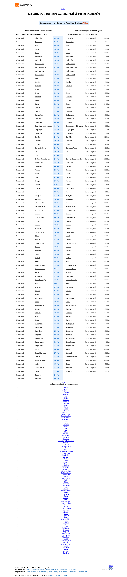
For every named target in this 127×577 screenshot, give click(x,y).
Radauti (37, 258)
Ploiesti (37, 239)
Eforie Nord (39, 162)
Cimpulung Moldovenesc (43, 126)
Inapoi (64, 382)
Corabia (37, 137)
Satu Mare (38, 276)
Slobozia (38, 313)
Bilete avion (72, 569)
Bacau (37, 53)
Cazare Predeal (62, 572)
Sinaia (37, 294)
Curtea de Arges (40, 148)
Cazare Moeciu (82, 572)
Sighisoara (38, 287)
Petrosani (38, 228)
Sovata (37, 316)
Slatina (37, 309)
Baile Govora (39, 64)
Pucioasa (38, 250)
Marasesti (38, 199)
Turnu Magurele (40, 353)
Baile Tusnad (39, 75)
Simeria (37, 291)
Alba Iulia (38, 38)
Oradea (37, 221)
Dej (36, 151)
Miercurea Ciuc (40, 203)
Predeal (37, 247)
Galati (37, 177)
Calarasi (38, 111)
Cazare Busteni (42, 572)
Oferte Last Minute (52, 569)
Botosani (38, 86)
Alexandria (38, 42)
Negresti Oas (39, 210)
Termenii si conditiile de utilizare (57, 575)
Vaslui (37, 364)
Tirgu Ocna (39, 346)
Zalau (37, 371)
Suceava (37, 320)
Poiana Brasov (40, 243)
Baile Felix (38, 60)
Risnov (37, 272)
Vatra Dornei (39, 368)
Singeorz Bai (39, 298)
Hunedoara (38, 188)
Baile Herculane (40, 67)
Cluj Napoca (39, 130)
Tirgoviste (38, 331)
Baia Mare (38, 56)
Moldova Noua (40, 206)
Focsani (37, 173)
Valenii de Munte (40, 360)
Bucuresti (38, 97)
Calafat (37, 108)
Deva (36, 155)
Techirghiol (38, 324)
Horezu (37, 184)
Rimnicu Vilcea (40, 269)
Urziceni (38, 357)
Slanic (37, 302)
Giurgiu (37, 181)
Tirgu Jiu (38, 335)
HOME (27, 569)
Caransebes (39, 115)
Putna (37, 254)
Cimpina (38, 119)
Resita (37, 261)
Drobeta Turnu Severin (42, 159)
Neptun (37, 214)
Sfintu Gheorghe (40, 280)
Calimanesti (70, 115)
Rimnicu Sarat (40, 265)
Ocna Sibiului (39, 217)
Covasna (38, 141)
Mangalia (38, 195)
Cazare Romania (31, 572)
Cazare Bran (72, 572)
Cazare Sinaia (52, 572)
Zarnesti (38, 375)
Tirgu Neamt (39, 342)
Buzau (37, 104)
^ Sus (111, 566)
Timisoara (38, 327)
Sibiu (36, 283)
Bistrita (37, 82)
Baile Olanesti (39, 71)
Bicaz (36, 78)
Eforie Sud (38, 166)
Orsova (37, 225)
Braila (37, 89)
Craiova (37, 144)
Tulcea (37, 349)
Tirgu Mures (39, 338)
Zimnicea (38, 378)
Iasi (36, 192)
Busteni (37, 100)
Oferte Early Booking (37, 569)
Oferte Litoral (63, 569)
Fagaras (37, 170)
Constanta (38, 133)
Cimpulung (38, 122)
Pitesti (37, 236)
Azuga (37, 49)
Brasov (37, 93)
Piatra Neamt (39, 232)
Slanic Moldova (40, 305)
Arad (36, 45)
